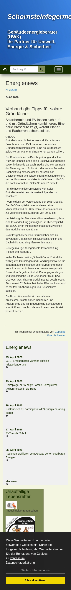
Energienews (19, 347)
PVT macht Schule (16, 433)
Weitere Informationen (36, 570)
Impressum (17, 558)
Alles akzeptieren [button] (36, 580)
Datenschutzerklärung (20, 562)
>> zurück (11, 89)
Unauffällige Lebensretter (18, 494)
